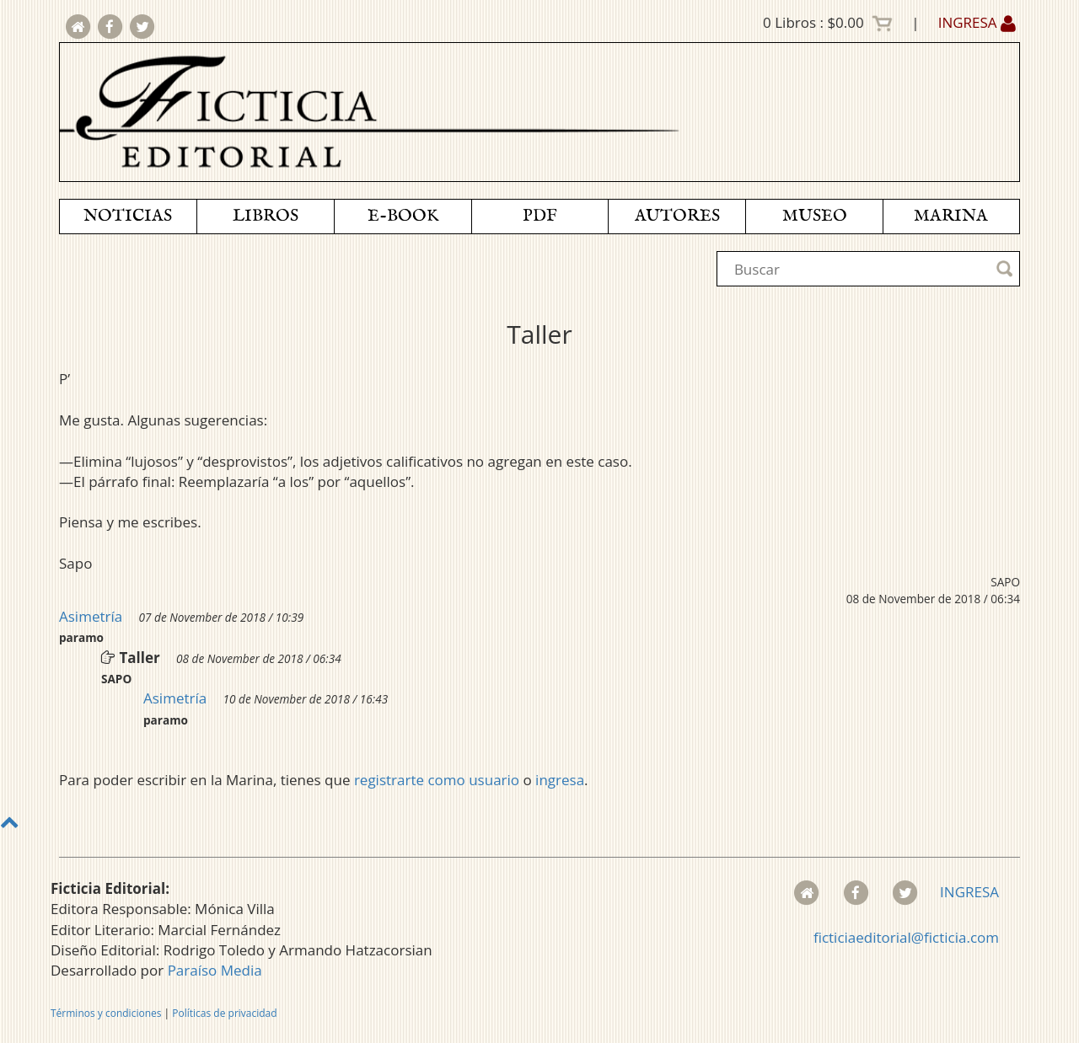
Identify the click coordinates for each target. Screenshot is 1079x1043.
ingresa (559, 779)
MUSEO (814, 216)
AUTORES (677, 216)
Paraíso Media (215, 970)
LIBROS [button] (265, 216)
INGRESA (977, 22)
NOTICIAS (127, 216)
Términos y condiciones (106, 1013)
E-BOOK (403, 216)
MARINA (951, 216)
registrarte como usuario (436, 779)
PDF (540, 216)
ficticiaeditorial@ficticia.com (906, 937)
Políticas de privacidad (224, 1013)
